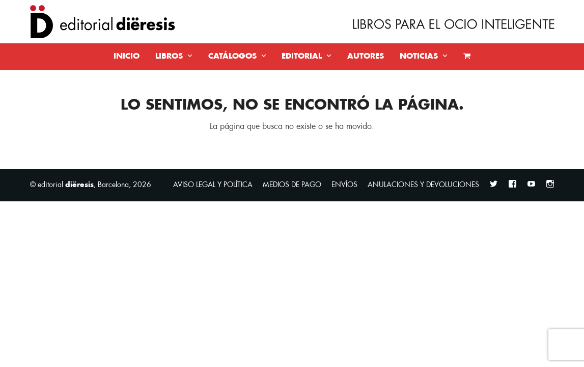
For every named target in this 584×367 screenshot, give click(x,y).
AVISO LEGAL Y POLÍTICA (213, 184)
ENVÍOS (344, 184)
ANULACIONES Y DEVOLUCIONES (423, 184)
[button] (467, 56)
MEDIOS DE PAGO (292, 184)
